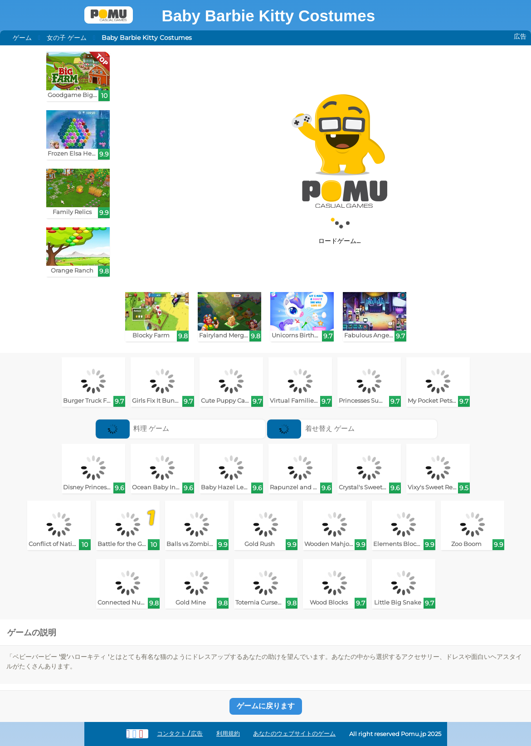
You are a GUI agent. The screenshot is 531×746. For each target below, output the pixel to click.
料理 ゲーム (133, 428)
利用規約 (228, 733)
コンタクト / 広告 (180, 733)
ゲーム (22, 38)
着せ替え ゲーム (311, 428)
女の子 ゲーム (67, 38)
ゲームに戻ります (266, 706)
